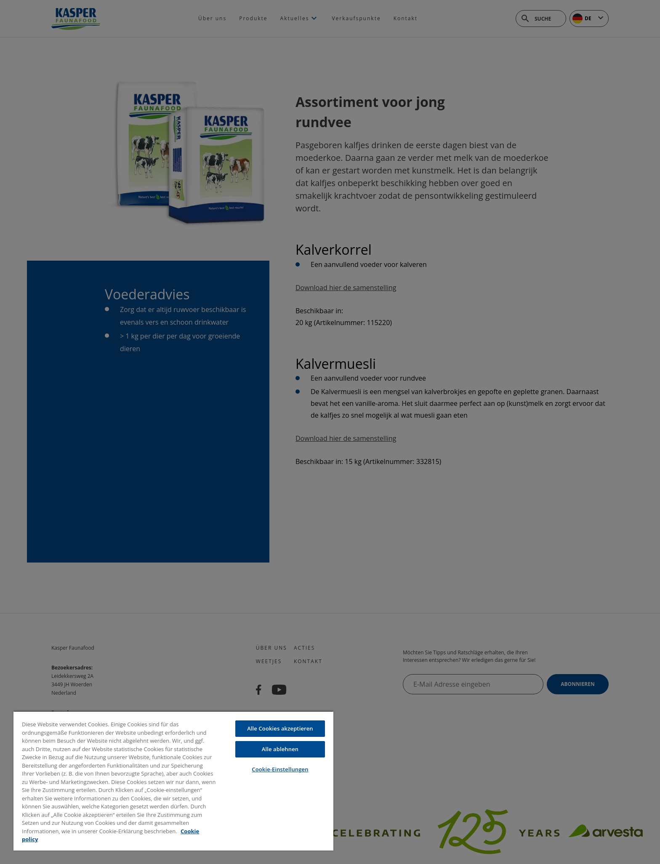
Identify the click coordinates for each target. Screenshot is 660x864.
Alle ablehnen (280, 749)
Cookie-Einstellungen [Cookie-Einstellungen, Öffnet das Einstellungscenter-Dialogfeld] (280, 769)
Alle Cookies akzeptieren (280, 728)
